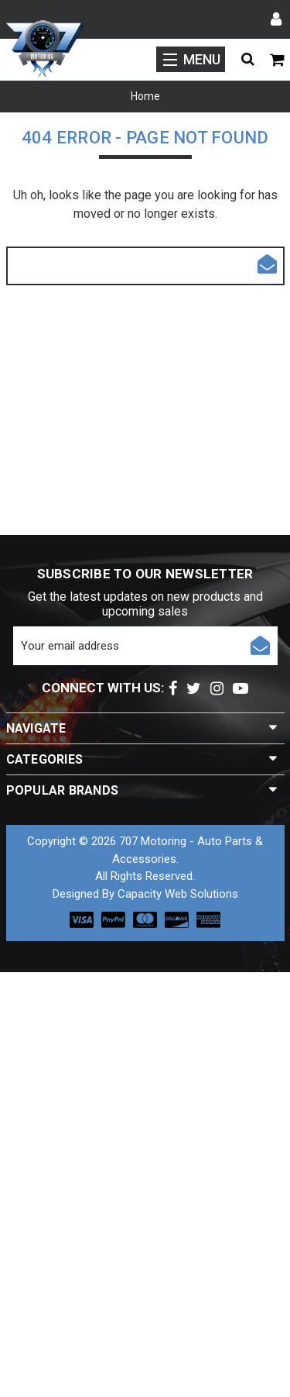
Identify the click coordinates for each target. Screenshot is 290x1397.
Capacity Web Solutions (178, 894)
